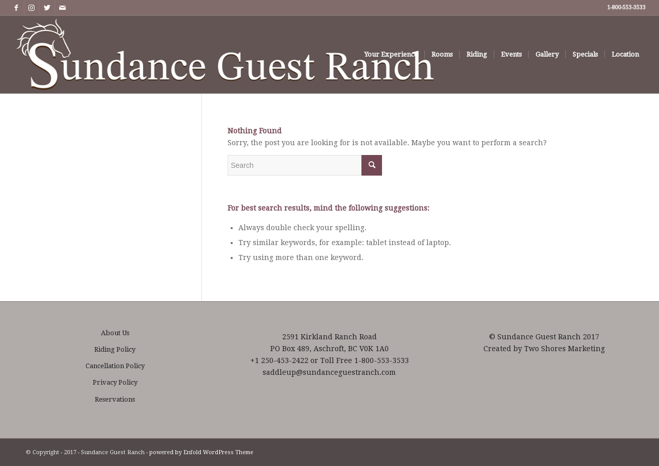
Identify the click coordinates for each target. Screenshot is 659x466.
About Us (115, 333)
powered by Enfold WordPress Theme (201, 452)
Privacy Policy (115, 382)
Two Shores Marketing (564, 348)
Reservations (115, 399)
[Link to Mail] (63, 7)
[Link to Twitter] (47, 7)
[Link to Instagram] (31, 7)
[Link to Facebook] (16, 7)
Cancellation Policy (115, 366)
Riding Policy (114, 349)
